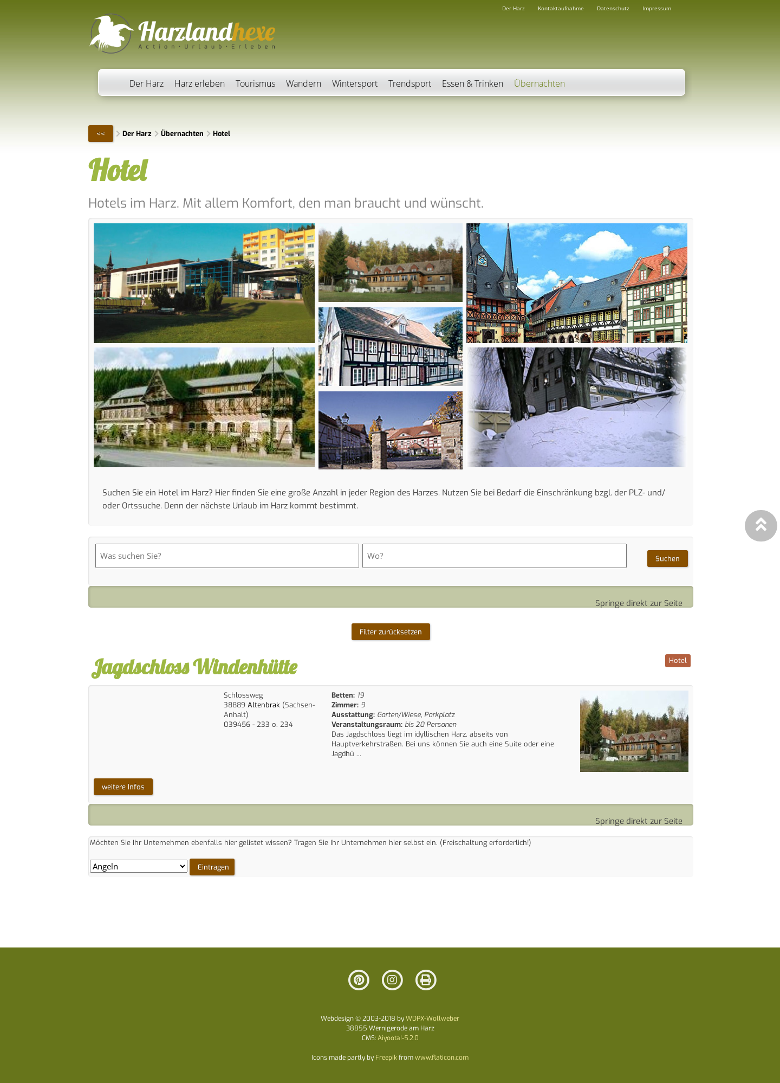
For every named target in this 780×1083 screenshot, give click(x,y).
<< (100, 133)
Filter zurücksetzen (391, 631)
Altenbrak (264, 705)
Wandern (303, 83)
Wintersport (355, 83)
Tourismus (255, 83)
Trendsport (409, 83)
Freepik (386, 1057)
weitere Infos (123, 786)
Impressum (656, 8)
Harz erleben (199, 83)
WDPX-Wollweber (432, 1018)
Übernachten (539, 83)
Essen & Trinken (472, 83)
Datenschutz (613, 8)
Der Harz (146, 83)
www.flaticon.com (442, 1057)
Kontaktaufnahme (561, 8)
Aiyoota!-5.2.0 (398, 1038)
